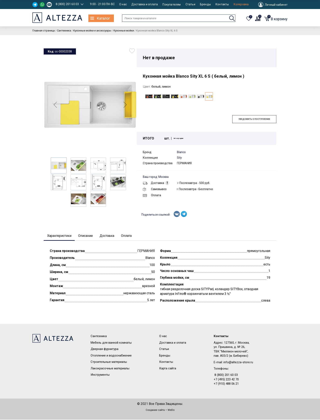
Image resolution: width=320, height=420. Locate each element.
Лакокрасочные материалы (110, 369)
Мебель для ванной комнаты (111, 343)
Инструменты (100, 375)
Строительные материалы (109, 362)
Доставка (153, 183)
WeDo (171, 410)
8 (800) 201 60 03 (67, 4)
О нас (123, 4)
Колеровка (241, 4)
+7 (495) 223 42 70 (226, 380)
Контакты (222, 4)
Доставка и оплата (144, 4)
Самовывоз (155, 189)
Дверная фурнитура (104, 349)
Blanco (181, 152)
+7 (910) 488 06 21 (226, 384)
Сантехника (99, 337)
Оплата (152, 195)
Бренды (205, 4)
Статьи (190, 4)
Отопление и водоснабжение (111, 356)
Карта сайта (167, 369)
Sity (179, 157)
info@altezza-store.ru (238, 362)
